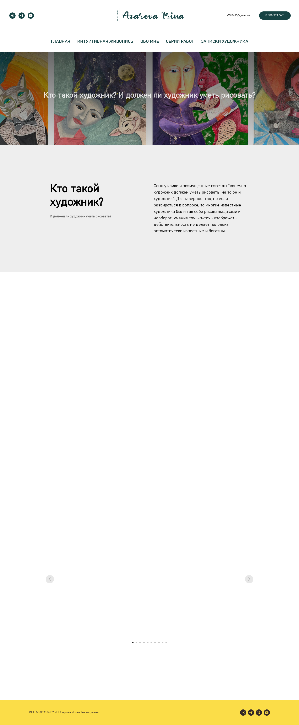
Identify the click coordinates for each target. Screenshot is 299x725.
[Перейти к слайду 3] (140, 642)
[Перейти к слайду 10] (166, 642)
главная (60, 41)
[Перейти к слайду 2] (136, 642)
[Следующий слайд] (249, 579)
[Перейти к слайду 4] (144, 642)
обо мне (149, 41)
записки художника (224, 41)
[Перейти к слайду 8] (159, 642)
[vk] (12, 15)
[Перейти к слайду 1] (133, 642)
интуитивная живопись (105, 41)
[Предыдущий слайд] (50, 579)
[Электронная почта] (267, 712)
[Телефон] (259, 712)
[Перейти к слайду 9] (162, 642)
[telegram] (21, 15)
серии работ (180, 41)
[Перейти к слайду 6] (151, 642)
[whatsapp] (31, 15)
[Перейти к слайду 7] (155, 642)
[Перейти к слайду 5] (147, 642)
